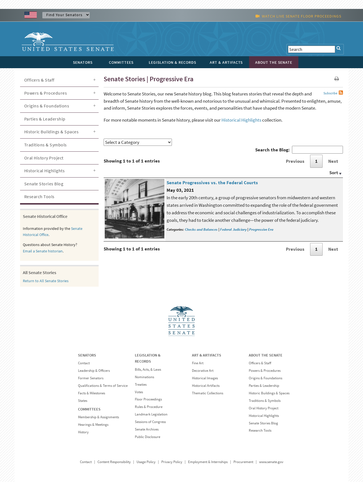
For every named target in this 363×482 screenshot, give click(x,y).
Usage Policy (146, 461)
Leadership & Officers (94, 370)
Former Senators (90, 378)
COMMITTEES (89, 409)
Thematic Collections (207, 393)
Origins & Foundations (46, 106)
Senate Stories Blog (44, 183)
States (82, 400)
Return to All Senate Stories (46, 280)
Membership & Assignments (98, 417)
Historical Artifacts (206, 385)
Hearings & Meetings (93, 424)
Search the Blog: (299, 150)
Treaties (141, 384)
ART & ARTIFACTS (206, 355)
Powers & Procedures (45, 93)
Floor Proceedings (148, 399)
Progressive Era (261, 229)
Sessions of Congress (150, 421)
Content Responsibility (114, 461)
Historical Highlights (241, 120)
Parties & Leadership (44, 119)
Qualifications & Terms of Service (103, 385)
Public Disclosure (147, 436)
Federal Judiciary (233, 229)
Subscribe (330, 93)
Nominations (144, 377)
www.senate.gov (271, 461)
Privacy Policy (171, 461)
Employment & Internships (208, 461)
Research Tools (39, 196)
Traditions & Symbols (45, 144)
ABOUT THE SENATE (265, 355)
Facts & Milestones (91, 393)
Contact (84, 363)
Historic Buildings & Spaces (51, 131)
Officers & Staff (39, 80)
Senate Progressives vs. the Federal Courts (212, 182)
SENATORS (87, 355)
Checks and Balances (201, 229)
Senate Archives (147, 429)
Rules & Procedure (148, 406)
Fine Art (197, 363)
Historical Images (205, 378)
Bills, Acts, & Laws (148, 369)
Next (333, 161)
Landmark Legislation (151, 414)
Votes (139, 392)
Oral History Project (44, 158)
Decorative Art (202, 370)
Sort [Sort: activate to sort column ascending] (333, 172)
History (83, 432)
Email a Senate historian (43, 251)
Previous (295, 161)
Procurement (243, 461)
